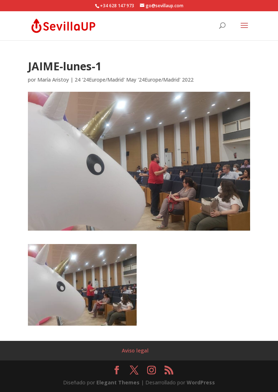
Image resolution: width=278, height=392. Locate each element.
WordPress (201, 382)
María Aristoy (53, 79)
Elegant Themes (118, 382)
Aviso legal (135, 350)
